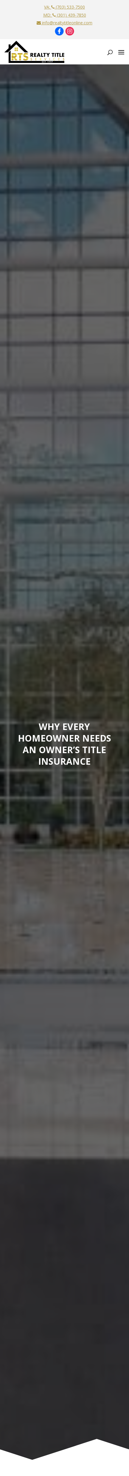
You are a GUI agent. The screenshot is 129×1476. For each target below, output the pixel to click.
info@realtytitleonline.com (64, 23)
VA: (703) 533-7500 (64, 7)
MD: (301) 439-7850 (64, 15)
